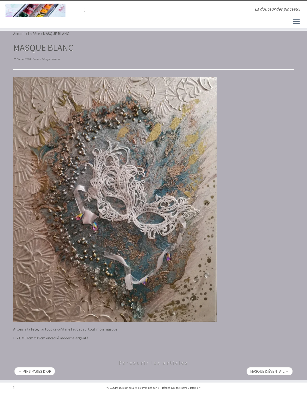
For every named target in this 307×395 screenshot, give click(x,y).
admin (56, 59)
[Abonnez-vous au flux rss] (86, 10)
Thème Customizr (190, 387)
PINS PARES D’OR (34, 371)
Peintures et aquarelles (128, 387)
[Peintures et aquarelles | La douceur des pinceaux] (35, 10)
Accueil (19, 33)
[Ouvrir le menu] (296, 22)
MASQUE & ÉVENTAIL (269, 371)
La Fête (34, 33)
